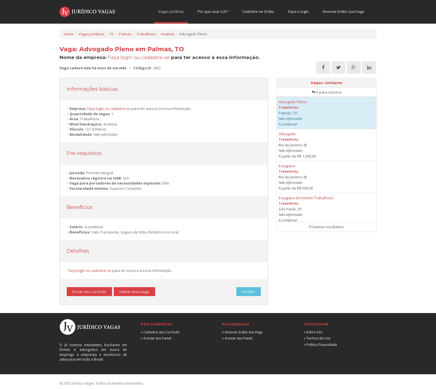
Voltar (248, 291)
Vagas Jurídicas (171, 11)
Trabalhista (146, 33)
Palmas (125, 33)
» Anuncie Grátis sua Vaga (242, 332)
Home (69, 33)
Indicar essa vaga (134, 291)
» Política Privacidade (320, 344)
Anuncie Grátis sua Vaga (343, 11)
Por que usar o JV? (213, 11)
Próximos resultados (326, 226)
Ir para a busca (326, 92)
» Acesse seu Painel (156, 338)
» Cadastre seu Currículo (160, 332)
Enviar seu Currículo (89, 291)
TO (111, 33)
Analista (167, 33)
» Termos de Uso (317, 338)
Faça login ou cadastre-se (139, 57)
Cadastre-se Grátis (258, 11)
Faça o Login (298, 11)
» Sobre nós (313, 332)
